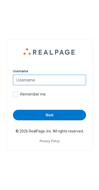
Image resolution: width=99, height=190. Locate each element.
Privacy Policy (50, 141)
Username (20, 71)
